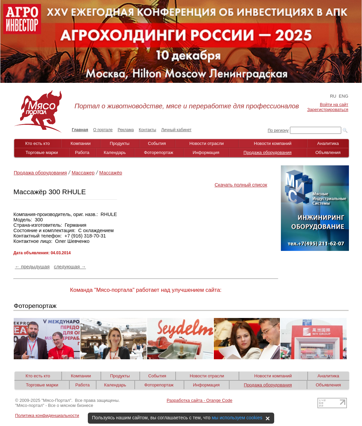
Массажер (83, 172)
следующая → (70, 266)
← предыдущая (32, 266)
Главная (80, 129)
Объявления (328, 152)
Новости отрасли (206, 143)
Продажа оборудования (268, 152)
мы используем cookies (237, 417)
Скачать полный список (241, 185)
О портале (103, 129)
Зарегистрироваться (327, 109)
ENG (343, 96)
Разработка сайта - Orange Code (199, 400)
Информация (206, 152)
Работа (82, 152)
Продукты (119, 143)
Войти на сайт (334, 104)
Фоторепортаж (158, 152)
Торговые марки (41, 152)
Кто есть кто (37, 143)
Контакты (147, 129)
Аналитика (328, 143)
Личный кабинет (176, 129)
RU (333, 96)
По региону (278, 130)
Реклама (126, 129)
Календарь (115, 152)
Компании (81, 143)
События (157, 143)
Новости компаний (273, 143)
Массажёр (110, 172)
